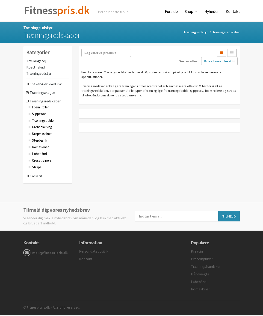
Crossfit (36, 177)
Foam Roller (40, 108)
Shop (189, 11)
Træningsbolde (43, 122)
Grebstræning (42, 128)
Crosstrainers (42, 162)
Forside (171, 11)
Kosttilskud (35, 68)
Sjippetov (39, 115)
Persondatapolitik (93, 252)
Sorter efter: (188, 63)
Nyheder (211, 11)
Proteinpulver (202, 260)
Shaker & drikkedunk (46, 85)
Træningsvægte (42, 94)
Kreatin (197, 252)
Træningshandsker (206, 267)
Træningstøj (36, 62)
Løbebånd (39, 155)
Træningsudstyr (195, 33)
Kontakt (233, 11)
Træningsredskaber (45, 102)
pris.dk (58, 10)
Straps (36, 168)
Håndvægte (200, 275)
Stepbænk (39, 142)
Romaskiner (40, 148)
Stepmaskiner (42, 135)
